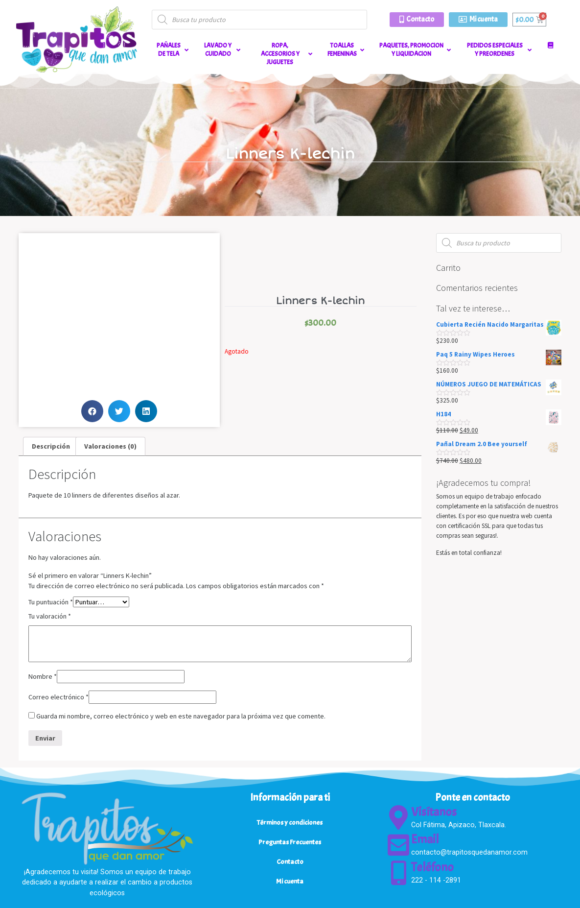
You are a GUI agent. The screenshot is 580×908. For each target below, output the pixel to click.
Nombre (42, 676)
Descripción (51, 446)
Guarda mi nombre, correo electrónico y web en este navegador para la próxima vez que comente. (180, 716)
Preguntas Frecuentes (289, 841)
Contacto (290, 861)
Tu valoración (49, 616)
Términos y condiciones (290, 822)
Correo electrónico (58, 697)
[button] (417, 19)
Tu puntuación (50, 601)
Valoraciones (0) (110, 446)
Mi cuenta (289, 881)
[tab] (51, 446)
